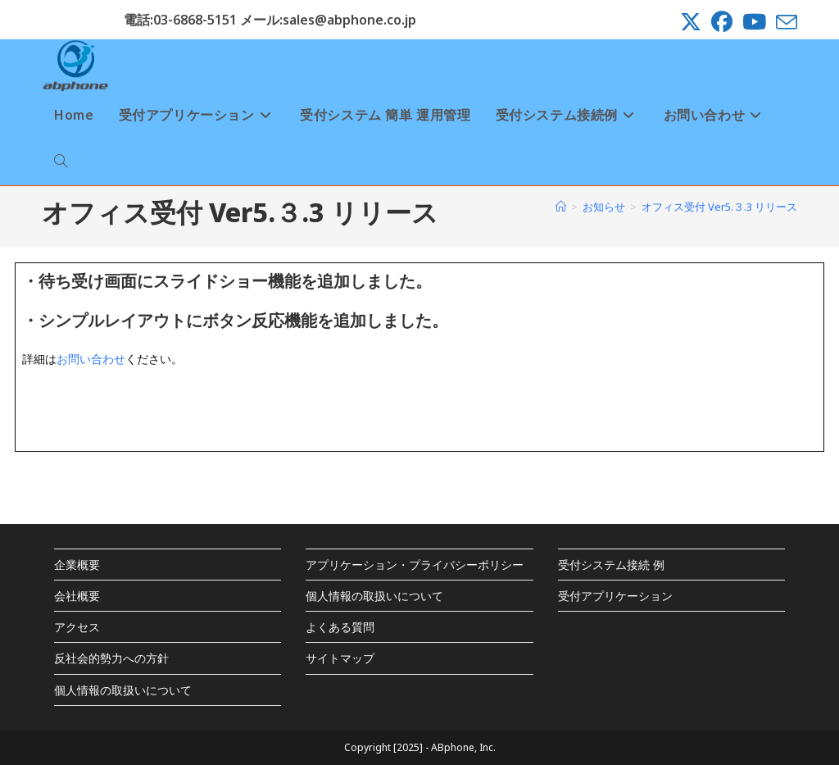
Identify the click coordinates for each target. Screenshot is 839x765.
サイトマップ (340, 658)
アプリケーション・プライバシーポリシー (415, 564)
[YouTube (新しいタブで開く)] (754, 22)
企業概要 (77, 564)
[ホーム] (561, 206)
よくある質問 (340, 627)
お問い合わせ (91, 359)
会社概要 (77, 595)
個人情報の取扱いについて (123, 690)
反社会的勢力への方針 (111, 658)
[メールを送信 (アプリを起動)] (784, 22)
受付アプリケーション (615, 595)
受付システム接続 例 (611, 564)
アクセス (77, 627)
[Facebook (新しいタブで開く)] (721, 22)
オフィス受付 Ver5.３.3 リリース (719, 206)
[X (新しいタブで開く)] (690, 22)
